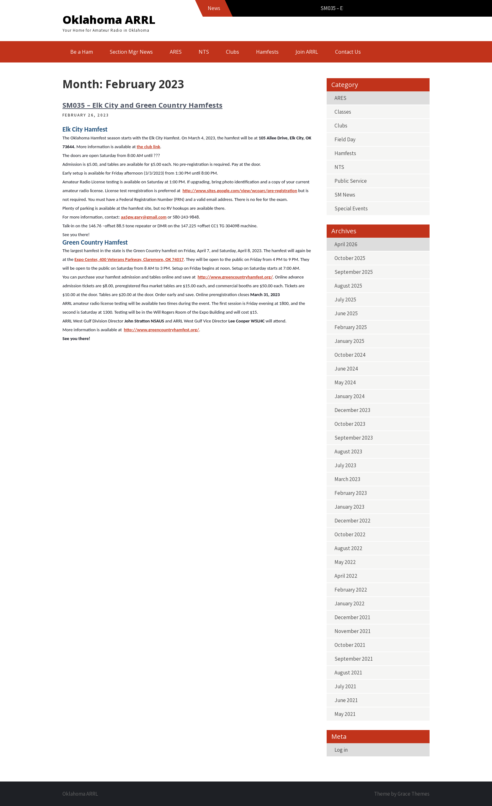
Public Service (350, 180)
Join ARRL (307, 51)
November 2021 (352, 631)
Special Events (351, 208)
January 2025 (349, 341)
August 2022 (348, 548)
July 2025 (345, 299)
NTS (204, 51)
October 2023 (349, 423)
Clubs (232, 51)
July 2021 (345, 686)
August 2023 (348, 451)
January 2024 (349, 396)
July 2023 (345, 465)
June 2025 (346, 313)
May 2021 (345, 714)
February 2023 (350, 493)
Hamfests (267, 51)
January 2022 (349, 603)
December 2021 (352, 617)
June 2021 (346, 700)
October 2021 (349, 644)
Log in (341, 749)
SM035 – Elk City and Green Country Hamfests (142, 105)
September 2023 (353, 437)
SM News (344, 194)
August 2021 (348, 672)
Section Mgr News (131, 51)
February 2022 (350, 589)
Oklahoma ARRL (108, 19)
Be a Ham (81, 51)
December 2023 (352, 410)
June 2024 (346, 368)
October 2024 (350, 354)
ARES (176, 51)
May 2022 (345, 562)
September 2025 (353, 271)
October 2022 (350, 534)
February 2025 (350, 327)
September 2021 (353, 658)
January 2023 (349, 506)
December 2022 (352, 520)
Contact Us (348, 51)
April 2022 (345, 575)
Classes (342, 111)
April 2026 (345, 244)
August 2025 (348, 285)
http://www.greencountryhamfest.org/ (235, 277)
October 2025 (349, 258)
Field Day (345, 139)
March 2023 (347, 479)
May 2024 (345, 382)
